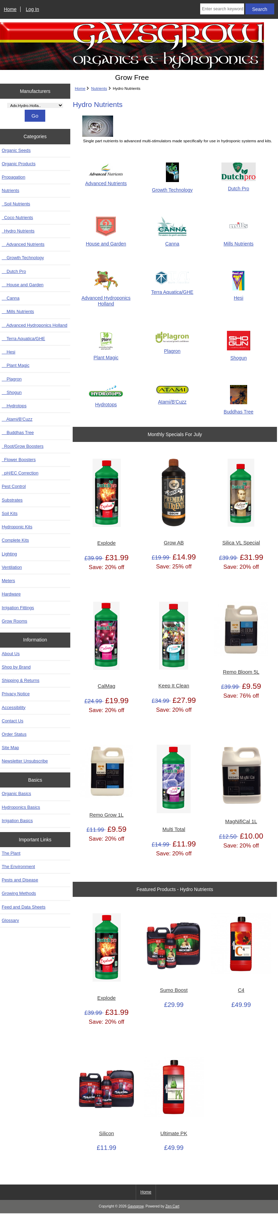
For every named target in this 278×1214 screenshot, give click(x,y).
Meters (8, 580)
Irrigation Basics (17, 820)
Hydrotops (14, 405)
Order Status (14, 734)
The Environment (18, 866)
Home (10, 9)
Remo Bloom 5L (241, 672)
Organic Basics (16, 793)
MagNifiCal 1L (241, 821)
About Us (11, 653)
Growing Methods (19, 893)
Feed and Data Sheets (24, 907)
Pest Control (14, 486)
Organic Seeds (16, 150)
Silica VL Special (241, 542)
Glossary (10, 920)
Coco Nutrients (17, 217)
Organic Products (19, 163)
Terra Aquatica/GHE (23, 338)
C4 (241, 990)
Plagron (12, 379)
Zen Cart (172, 1206)
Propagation (13, 177)
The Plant (11, 853)
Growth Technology (23, 257)
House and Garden (23, 284)
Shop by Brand (16, 667)
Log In (32, 9)
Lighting (9, 553)
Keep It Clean (173, 685)
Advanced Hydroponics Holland (34, 325)
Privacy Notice (15, 693)
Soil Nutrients (16, 203)
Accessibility (13, 707)
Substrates (12, 500)
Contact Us (12, 720)
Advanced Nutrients (23, 244)
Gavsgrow (135, 1206)
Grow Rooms (14, 621)
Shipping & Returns (20, 680)
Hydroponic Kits (17, 526)
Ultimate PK (173, 1133)
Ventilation (12, 567)
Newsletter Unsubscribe (25, 761)
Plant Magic (15, 365)
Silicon (106, 1133)
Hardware (11, 594)
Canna (11, 298)
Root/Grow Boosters (23, 446)
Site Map (10, 747)
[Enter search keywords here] (222, 8)
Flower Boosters (19, 459)
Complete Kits (15, 540)
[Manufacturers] (35, 105)
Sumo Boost (174, 990)
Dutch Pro (14, 271)
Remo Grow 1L (106, 815)
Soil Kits (9, 513)
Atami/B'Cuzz (17, 419)
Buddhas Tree (18, 432)
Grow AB (174, 542)
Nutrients (99, 88)
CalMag (106, 686)
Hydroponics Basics (21, 807)
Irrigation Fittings (18, 607)
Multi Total (173, 829)
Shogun (12, 392)
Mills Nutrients (18, 311)
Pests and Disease (20, 879)
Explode (106, 543)
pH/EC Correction (20, 473)
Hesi (8, 351)
